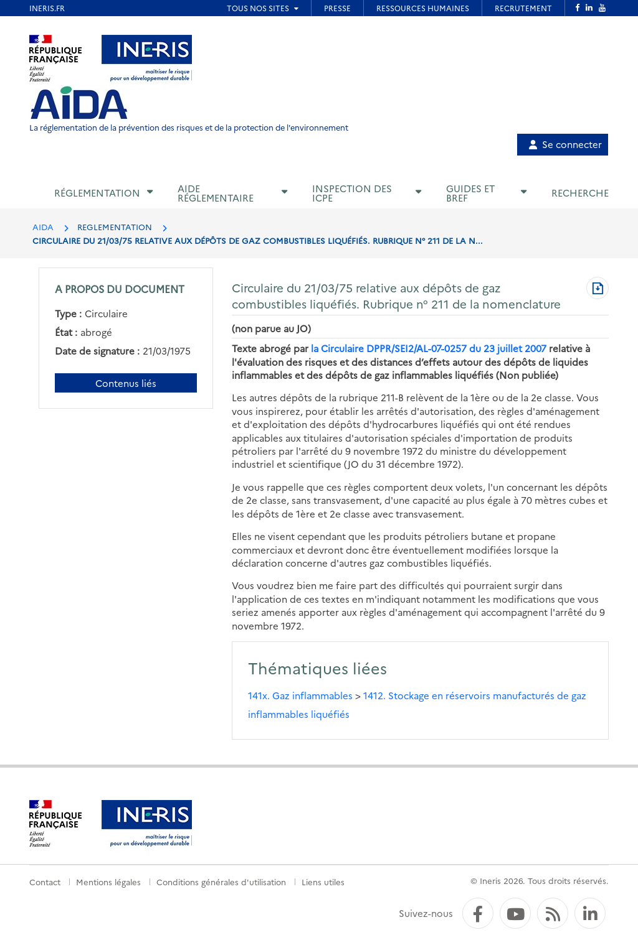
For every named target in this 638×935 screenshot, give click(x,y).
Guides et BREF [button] (470, 193)
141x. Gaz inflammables (300, 695)
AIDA (43, 226)
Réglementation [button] (97, 192)
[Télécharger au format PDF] (597, 289)
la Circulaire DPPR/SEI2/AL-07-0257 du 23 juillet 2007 (428, 348)
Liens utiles (323, 881)
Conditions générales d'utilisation (221, 881)
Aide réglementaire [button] (216, 193)
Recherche (580, 192)
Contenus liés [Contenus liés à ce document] (125, 382)
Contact (44, 881)
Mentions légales (108, 881)
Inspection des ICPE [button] (352, 193)
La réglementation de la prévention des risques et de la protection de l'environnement (188, 127)
